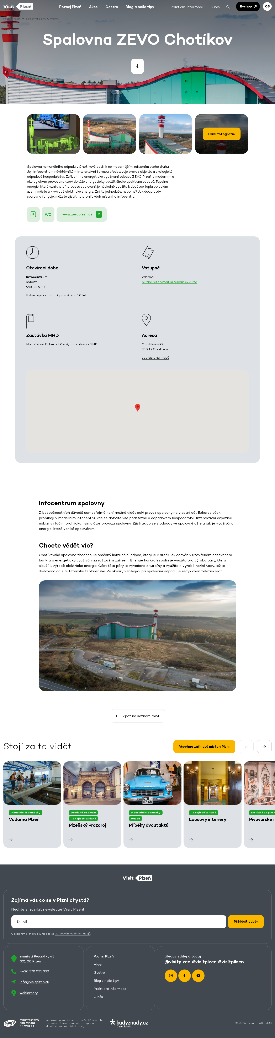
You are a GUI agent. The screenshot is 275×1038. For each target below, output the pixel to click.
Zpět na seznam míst (137, 716)
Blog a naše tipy (106, 980)
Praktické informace (110, 988)
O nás (98, 996)
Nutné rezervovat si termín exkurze (169, 282)
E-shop (248, 6)
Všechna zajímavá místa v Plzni (204, 747)
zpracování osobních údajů (72, 933)
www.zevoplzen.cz (82, 214)
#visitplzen (204, 962)
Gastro (99, 972)
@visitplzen (177, 962)
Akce (98, 964)
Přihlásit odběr (246, 921)
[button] (228, 6)
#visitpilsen (231, 962)
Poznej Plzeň (104, 956)
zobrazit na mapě (155, 358)
